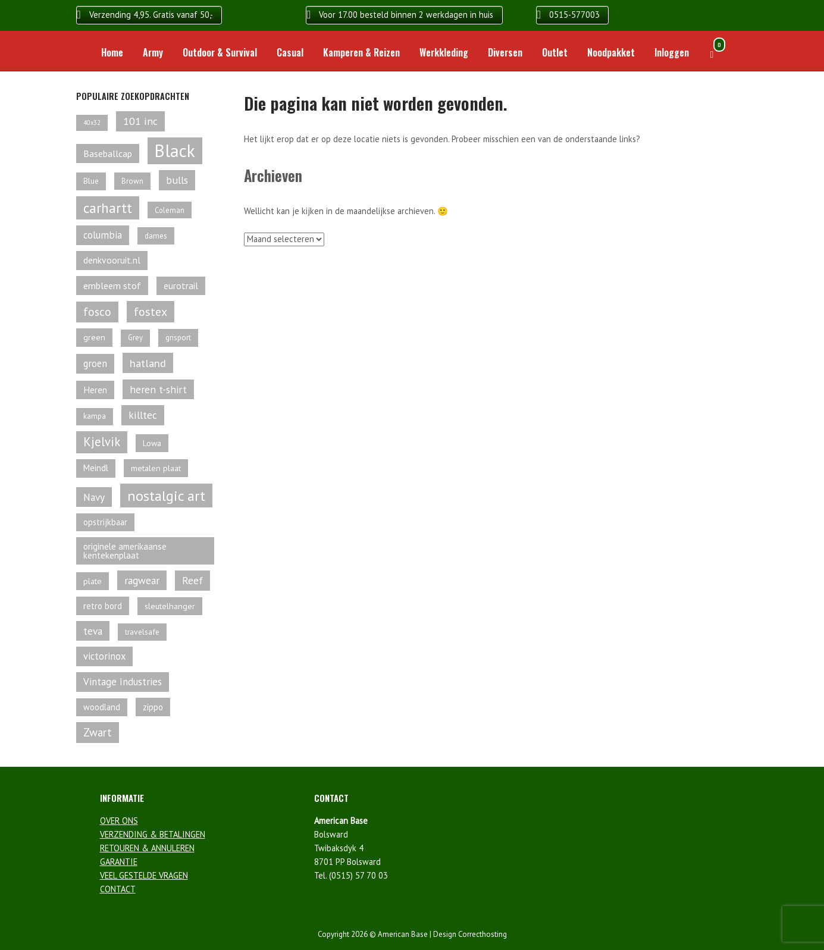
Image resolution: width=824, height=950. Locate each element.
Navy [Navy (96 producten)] (94, 497)
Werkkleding (443, 52)
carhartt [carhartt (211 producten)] (107, 208)
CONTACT (118, 889)
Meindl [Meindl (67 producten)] (95, 468)
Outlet (555, 52)
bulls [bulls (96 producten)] (177, 180)
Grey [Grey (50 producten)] (135, 338)
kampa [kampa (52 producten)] (94, 416)
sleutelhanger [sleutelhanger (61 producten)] (170, 606)
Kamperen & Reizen (361, 52)
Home (112, 52)
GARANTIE (118, 861)
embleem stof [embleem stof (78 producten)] (112, 285)
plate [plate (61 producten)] (92, 581)
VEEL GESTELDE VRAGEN (144, 875)
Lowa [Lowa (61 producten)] (152, 443)
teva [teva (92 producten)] (92, 631)
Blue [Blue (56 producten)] (91, 180)
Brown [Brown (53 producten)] (132, 181)
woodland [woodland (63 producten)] (101, 707)
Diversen (505, 52)
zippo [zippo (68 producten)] (153, 707)
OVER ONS (119, 820)
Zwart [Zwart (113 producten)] (97, 732)
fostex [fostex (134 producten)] (150, 311)
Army (153, 52)
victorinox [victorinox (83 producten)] (104, 656)
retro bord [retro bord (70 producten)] (102, 606)
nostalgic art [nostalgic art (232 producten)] (166, 495)
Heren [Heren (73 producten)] (95, 390)
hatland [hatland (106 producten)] (148, 363)
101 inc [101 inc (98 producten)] (140, 121)
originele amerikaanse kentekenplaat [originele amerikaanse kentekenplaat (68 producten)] (125, 551)
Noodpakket (611, 52)
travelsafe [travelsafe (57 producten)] (142, 631)
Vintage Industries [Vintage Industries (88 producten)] (122, 681)
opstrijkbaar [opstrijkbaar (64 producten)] (105, 522)
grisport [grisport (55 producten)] (178, 337)
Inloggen (671, 52)
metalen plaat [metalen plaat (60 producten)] (156, 468)
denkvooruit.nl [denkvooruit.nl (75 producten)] (111, 260)
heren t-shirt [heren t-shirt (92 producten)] (158, 389)
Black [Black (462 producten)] (175, 150)
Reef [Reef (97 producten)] (192, 580)
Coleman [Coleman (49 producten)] (169, 210)
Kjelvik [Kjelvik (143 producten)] (101, 442)
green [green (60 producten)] (94, 337)
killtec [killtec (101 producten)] (143, 415)
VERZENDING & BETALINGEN (152, 834)
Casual (290, 52)
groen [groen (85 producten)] (95, 363)
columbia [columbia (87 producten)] (102, 235)
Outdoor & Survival (220, 52)
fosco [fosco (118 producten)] (97, 312)
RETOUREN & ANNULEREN (147, 848)
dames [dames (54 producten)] (156, 236)
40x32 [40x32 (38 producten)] (92, 122)
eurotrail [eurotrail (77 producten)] (181, 285)
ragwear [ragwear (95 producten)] (141, 580)
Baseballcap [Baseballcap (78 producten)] (107, 153)
